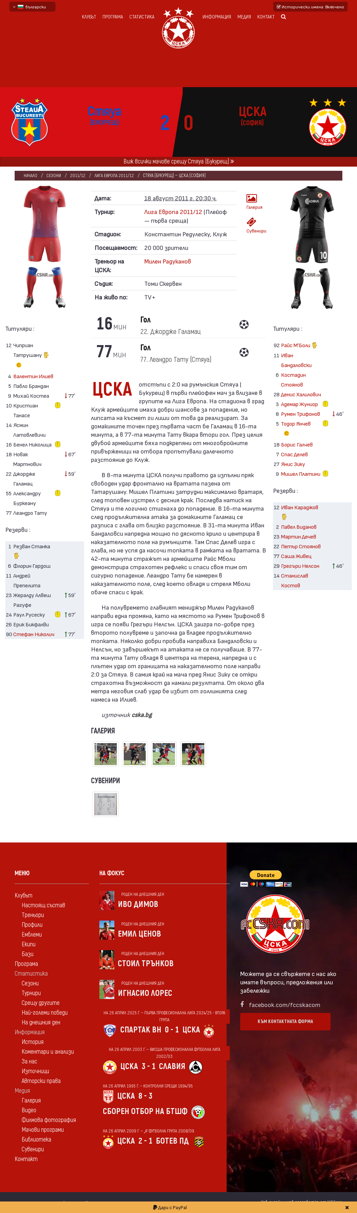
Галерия (253, 201)
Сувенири (253, 225)
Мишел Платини (300, 473)
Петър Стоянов (301, 546)
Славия (172, 1066)
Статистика (141, 17)
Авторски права (41, 1081)
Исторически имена (310, 6)
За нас (29, 1062)
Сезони (53, 175)
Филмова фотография (49, 1120)
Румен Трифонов (300, 413)
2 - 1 (145, 1141)
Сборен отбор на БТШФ (145, 1111)
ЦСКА (191, 1030)
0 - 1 (172, 1030)
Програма (112, 17)
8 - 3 (145, 1096)
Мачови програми (43, 1130)
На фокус (111, 873)
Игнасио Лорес (145, 993)
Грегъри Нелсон (300, 565)
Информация (217, 17)
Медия (244, 17)
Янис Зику (293, 463)
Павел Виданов (299, 526)
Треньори (33, 915)
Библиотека (36, 1140)
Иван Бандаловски (296, 360)
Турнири (31, 993)
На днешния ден (41, 1023)
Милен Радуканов (167, 261)
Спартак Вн (140, 1030)
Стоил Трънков (146, 964)
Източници (35, 1071)
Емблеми (32, 935)
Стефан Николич (33, 634)
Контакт (266, 17)
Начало (30, 175)
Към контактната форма (285, 1021)
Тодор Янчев (296, 429)
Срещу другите (41, 1003)
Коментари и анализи (48, 1052)
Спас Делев (294, 454)
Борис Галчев (297, 444)
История (33, 1042)
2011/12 (78, 175)
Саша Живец (296, 555)
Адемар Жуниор (299, 403)
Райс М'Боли (299, 346)
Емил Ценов (139, 934)
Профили (32, 925)
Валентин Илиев (33, 376)
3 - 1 (148, 1066)
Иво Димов (138, 904)
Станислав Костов (294, 580)
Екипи (29, 944)
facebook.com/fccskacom (284, 1004)
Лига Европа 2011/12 (115, 175)
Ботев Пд (172, 1141)
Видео (29, 1110)
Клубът (89, 17)
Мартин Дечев (298, 536)
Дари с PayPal (170, 1207)
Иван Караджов (299, 513)
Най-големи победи (45, 1013)
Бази (27, 954)
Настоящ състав (43, 905)
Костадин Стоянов (293, 379)
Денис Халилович (301, 394)
